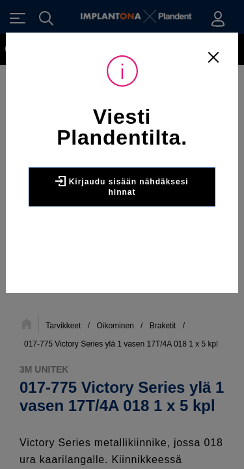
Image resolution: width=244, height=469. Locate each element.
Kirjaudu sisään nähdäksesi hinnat (121, 186)
